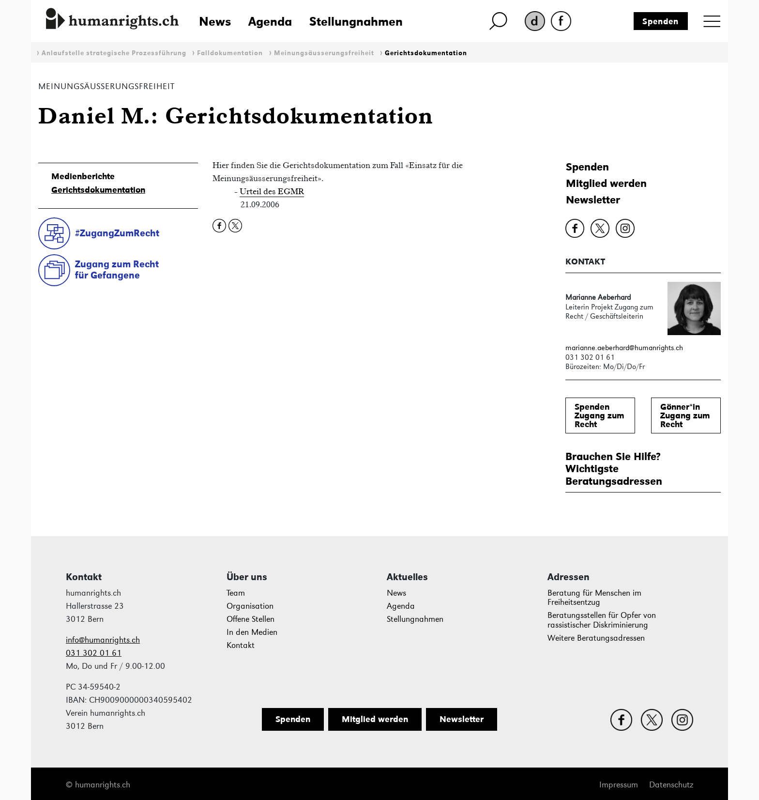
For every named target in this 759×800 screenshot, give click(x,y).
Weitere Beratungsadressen (596, 638)
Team (236, 593)
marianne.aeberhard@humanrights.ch (624, 347)
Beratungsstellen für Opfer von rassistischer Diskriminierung (601, 620)
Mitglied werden (606, 183)
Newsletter (593, 200)
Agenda (270, 21)
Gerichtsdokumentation (426, 53)
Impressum (618, 785)
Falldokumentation (230, 53)
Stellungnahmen (356, 21)
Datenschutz (671, 785)
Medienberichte (83, 176)
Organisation (250, 606)
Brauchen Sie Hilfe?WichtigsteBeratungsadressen (613, 468)
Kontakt (241, 645)
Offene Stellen (250, 619)
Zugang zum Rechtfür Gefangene (117, 269)
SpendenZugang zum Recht (599, 415)
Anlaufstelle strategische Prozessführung (114, 53)
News (215, 21)
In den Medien (252, 632)
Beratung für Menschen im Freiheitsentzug (594, 598)
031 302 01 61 (93, 653)
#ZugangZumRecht (117, 233)
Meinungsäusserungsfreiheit (324, 53)
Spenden (660, 21)
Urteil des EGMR (272, 191)
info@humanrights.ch (103, 640)
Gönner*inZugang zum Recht (685, 415)
